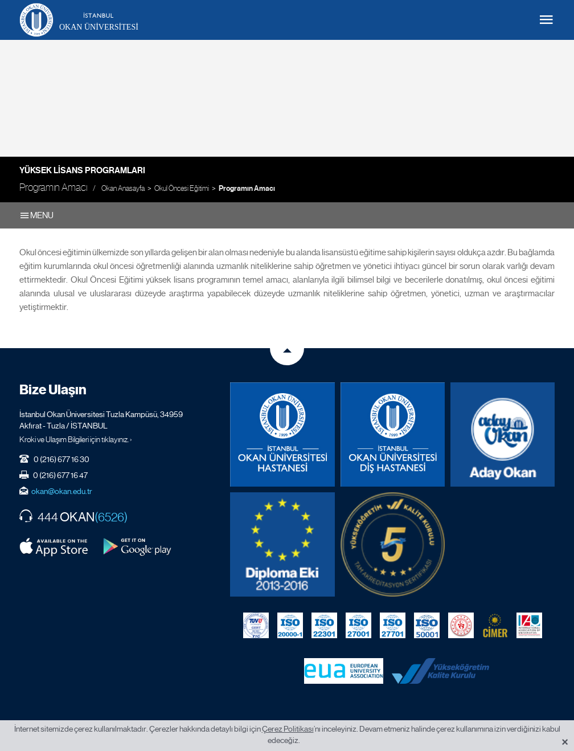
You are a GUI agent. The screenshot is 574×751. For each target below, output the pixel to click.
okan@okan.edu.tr (61, 491)
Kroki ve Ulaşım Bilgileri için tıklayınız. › (75, 439)
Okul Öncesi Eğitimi (181, 188)
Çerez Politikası (288, 728)
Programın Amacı (247, 188)
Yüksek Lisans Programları (82, 170)
